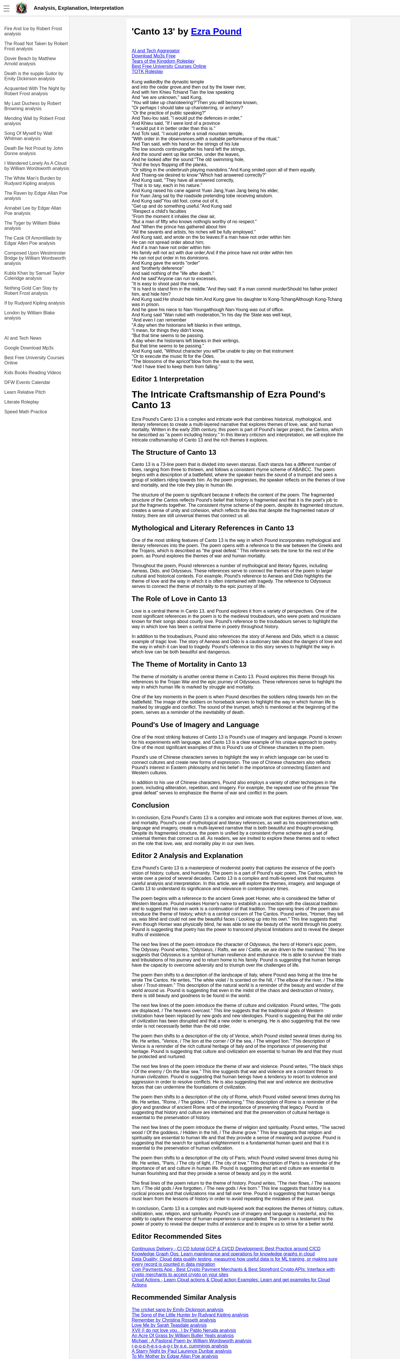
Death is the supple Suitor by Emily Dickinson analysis (33, 76)
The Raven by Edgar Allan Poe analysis (35, 196)
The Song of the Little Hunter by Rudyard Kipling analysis (190, 1314)
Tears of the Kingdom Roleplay (163, 61)
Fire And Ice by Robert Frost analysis (33, 31)
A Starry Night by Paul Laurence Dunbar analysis (182, 1351)
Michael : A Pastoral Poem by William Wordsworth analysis (192, 1340)
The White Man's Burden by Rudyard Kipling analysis (32, 181)
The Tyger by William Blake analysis (32, 226)
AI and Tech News (22, 338)
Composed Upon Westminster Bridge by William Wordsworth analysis (35, 258)
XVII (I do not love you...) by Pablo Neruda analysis (184, 1330)
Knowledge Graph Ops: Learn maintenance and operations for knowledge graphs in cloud (223, 1253)
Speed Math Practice (25, 411)
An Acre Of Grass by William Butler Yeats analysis (183, 1335)
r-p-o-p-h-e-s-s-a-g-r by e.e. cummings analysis (180, 1345)
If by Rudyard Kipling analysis (34, 303)
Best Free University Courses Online (34, 360)
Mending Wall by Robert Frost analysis (34, 121)
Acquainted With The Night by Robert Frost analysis (34, 91)
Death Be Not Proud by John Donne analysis (33, 151)
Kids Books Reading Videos (32, 372)
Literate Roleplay (21, 402)
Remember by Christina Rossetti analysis (174, 1320)
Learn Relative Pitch (25, 392)
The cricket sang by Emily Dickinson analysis (177, 1309)
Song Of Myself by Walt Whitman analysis (28, 136)
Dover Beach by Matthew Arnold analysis (30, 61)
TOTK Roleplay (147, 71)
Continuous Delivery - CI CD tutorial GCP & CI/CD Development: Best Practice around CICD (226, 1248)
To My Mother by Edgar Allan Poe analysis (175, 1356)
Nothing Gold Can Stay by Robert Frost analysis (31, 291)
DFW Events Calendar (27, 382)
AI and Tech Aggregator (156, 50)
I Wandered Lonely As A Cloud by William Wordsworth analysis (36, 166)
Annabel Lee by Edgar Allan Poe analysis (32, 211)
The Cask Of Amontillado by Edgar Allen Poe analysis (32, 241)
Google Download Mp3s (29, 347)
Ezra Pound (216, 31)
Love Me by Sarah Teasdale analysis (169, 1325)
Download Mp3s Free (154, 55)
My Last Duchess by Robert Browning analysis (32, 106)
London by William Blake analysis (29, 315)
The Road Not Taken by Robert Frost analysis (36, 46)
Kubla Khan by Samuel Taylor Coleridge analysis (34, 276)
